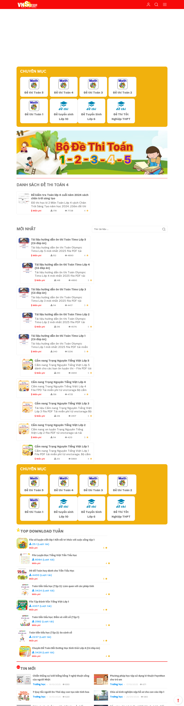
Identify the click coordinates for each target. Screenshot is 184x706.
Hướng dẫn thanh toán (111, 648)
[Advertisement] (92, 38)
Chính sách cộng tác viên (153, 702)
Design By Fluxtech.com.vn (59, 702)
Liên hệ (38, 666)
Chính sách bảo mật (109, 642)
